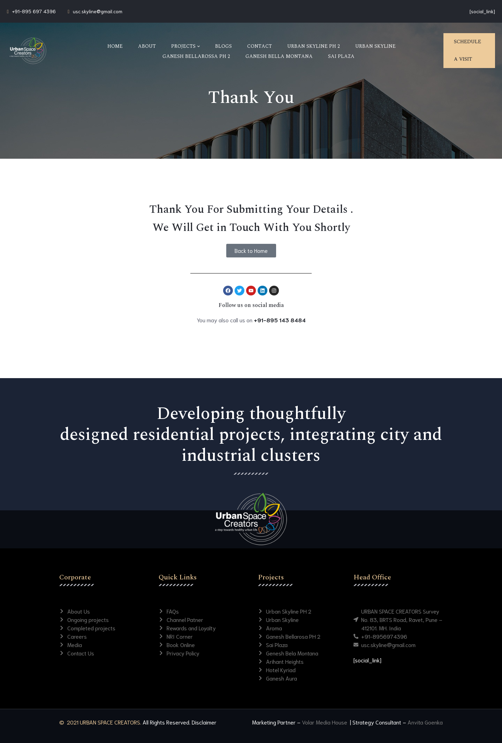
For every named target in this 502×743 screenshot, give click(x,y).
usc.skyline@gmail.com (97, 11)
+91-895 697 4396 (34, 11)
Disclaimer (204, 722)
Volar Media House (325, 722)
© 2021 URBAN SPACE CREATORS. (100, 722)
